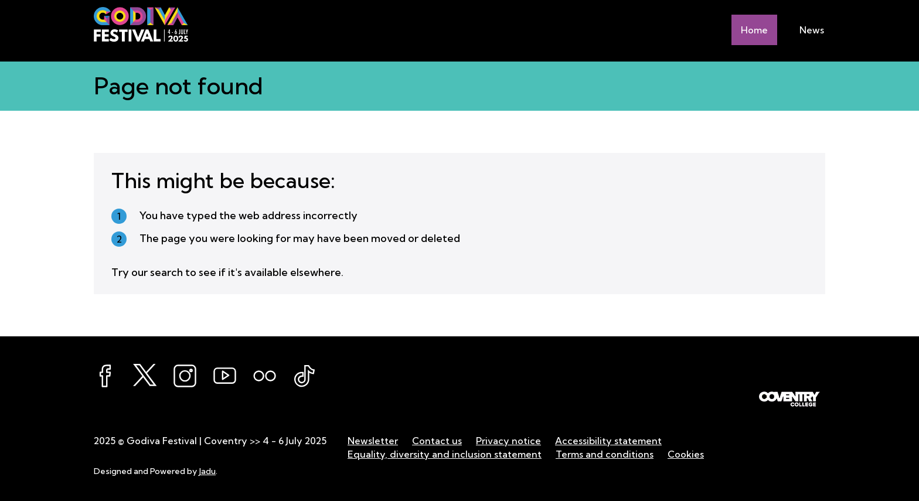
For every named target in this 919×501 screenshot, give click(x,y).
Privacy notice (508, 441)
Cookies (686, 454)
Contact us (437, 441)
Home (754, 30)
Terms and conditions (604, 454)
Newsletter (373, 441)
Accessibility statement (608, 441)
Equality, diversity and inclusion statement (445, 454)
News (811, 30)
